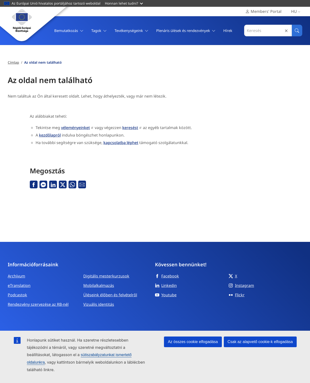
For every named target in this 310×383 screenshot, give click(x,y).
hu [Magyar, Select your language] (296, 11)
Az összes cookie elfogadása (193, 342)
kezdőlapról (50, 135)
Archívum (16, 276)
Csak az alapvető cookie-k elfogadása (260, 342)
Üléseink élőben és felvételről (110, 295)
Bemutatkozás (69, 30)
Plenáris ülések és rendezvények (186, 30)
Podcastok (17, 295)
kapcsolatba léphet (120, 142)
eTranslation (19, 285)
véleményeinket (75, 127)
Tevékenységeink (131, 30)
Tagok (99, 30)
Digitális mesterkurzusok (106, 276)
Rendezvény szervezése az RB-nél (38, 304)
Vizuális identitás (98, 304)
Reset (286, 30)
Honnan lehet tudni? (124, 3)
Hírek (227, 30)
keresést (130, 127)
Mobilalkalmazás (98, 285)
